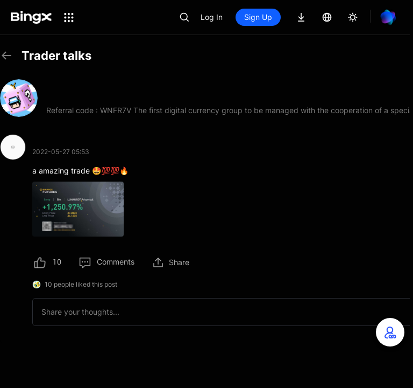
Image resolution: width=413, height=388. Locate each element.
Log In (212, 17)
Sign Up (258, 17)
